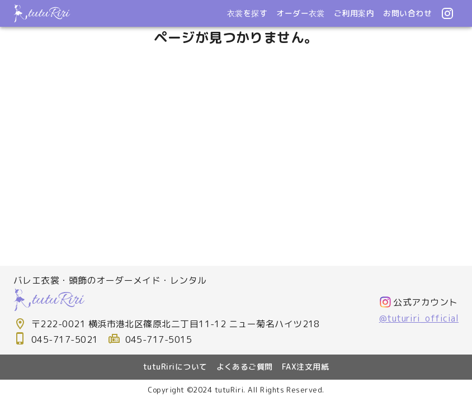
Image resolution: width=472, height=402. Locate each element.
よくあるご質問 (244, 366)
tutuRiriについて (175, 366)
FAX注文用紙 (305, 366)
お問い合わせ (407, 13)
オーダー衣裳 (300, 13)
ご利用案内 (354, 13)
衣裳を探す (247, 13)
